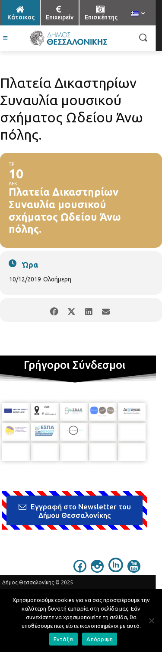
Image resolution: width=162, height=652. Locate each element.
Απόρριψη (99, 639)
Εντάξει (64, 639)
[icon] (80, 570)
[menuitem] (138, 14)
